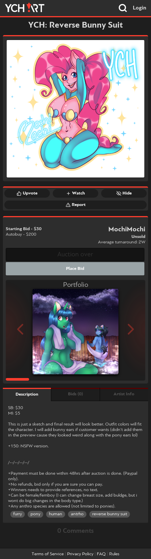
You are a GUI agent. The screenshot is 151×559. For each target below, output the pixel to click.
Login (139, 8)
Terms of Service (48, 554)
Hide (124, 193)
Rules (114, 554)
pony (35, 514)
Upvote (27, 193)
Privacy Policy (80, 554)
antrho (77, 514)
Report (76, 205)
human (55, 514)
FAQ (101, 554)
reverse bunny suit (109, 514)
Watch (75, 193)
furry (17, 514)
